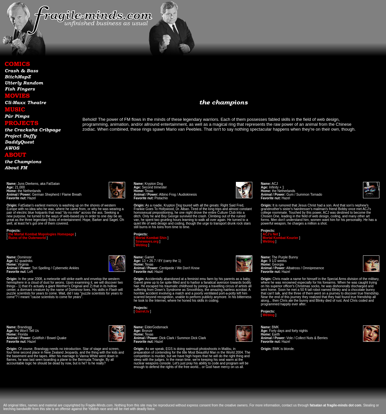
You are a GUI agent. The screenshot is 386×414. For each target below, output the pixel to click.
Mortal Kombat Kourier (280, 238)
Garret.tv (142, 311)
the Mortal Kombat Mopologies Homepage (41, 234)
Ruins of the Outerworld (27, 238)
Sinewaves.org (147, 241)
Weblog (142, 245)
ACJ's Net (270, 234)
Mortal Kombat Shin (151, 238)
